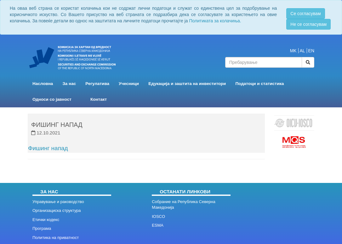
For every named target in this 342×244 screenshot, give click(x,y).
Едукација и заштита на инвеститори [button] (187, 83)
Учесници (129, 83)
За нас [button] (69, 83)
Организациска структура (56, 210)
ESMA (157, 225)
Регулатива (97, 83)
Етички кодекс (45, 219)
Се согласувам (305, 13)
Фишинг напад (48, 148)
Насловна (42, 83)
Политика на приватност (55, 237)
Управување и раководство (58, 201)
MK (293, 50)
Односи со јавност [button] (51, 99)
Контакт (98, 99)
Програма (41, 228)
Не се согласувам (308, 24)
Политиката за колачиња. (215, 20)
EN (311, 50)
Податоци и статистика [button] (259, 83)
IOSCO (158, 216)
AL (302, 50)
